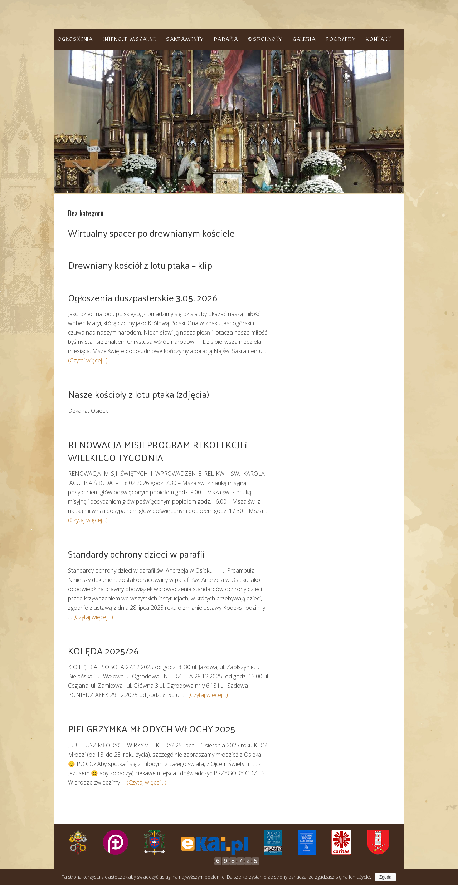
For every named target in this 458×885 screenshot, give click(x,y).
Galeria (304, 39)
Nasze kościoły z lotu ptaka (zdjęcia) (138, 394)
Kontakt (378, 39)
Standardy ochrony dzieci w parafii (136, 553)
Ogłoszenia (75, 39)
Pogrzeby (340, 39)
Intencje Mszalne (129, 39)
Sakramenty (185, 39)
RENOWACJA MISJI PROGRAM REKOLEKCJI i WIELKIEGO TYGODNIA (157, 451)
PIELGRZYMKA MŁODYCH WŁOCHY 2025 (151, 728)
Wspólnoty (265, 39)
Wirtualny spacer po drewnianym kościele (151, 232)
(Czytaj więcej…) (88, 360)
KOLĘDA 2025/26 (103, 650)
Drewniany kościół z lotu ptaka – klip (140, 265)
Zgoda (385, 877)
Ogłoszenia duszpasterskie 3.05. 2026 (142, 297)
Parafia (226, 39)
